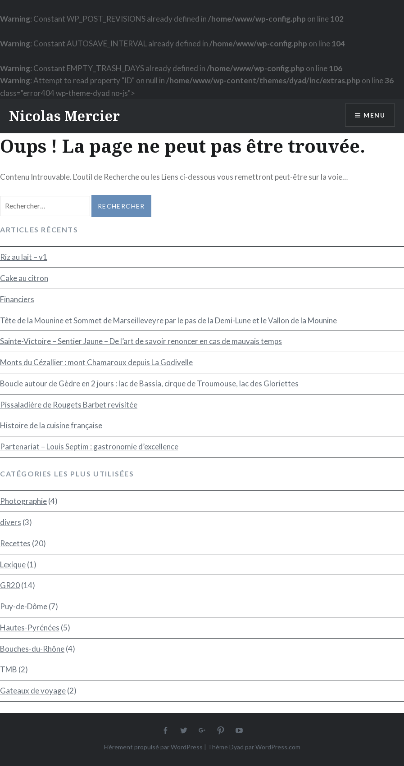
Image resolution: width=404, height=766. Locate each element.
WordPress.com (277, 747)
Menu (374, 115)
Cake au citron (24, 278)
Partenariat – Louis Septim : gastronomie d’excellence (89, 446)
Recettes (15, 543)
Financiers (17, 299)
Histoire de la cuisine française (51, 425)
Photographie (23, 501)
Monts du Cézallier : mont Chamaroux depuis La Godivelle (96, 362)
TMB (8, 669)
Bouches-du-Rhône (32, 648)
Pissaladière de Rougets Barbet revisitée (68, 404)
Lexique (13, 564)
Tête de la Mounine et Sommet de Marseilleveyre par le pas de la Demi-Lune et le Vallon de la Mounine (168, 320)
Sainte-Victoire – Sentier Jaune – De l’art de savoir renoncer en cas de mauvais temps (141, 341)
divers (10, 522)
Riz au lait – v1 (23, 257)
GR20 (10, 585)
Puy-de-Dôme (23, 606)
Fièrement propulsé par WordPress (153, 747)
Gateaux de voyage (33, 690)
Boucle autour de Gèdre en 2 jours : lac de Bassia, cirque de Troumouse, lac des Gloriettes (149, 383)
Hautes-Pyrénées (29, 627)
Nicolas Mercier (64, 116)
